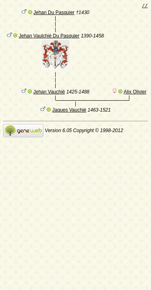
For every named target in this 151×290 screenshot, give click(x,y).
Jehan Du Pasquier (53, 14)
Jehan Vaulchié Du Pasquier (49, 41)
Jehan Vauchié (49, 101)
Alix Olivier (135, 101)
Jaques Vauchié (69, 120)
